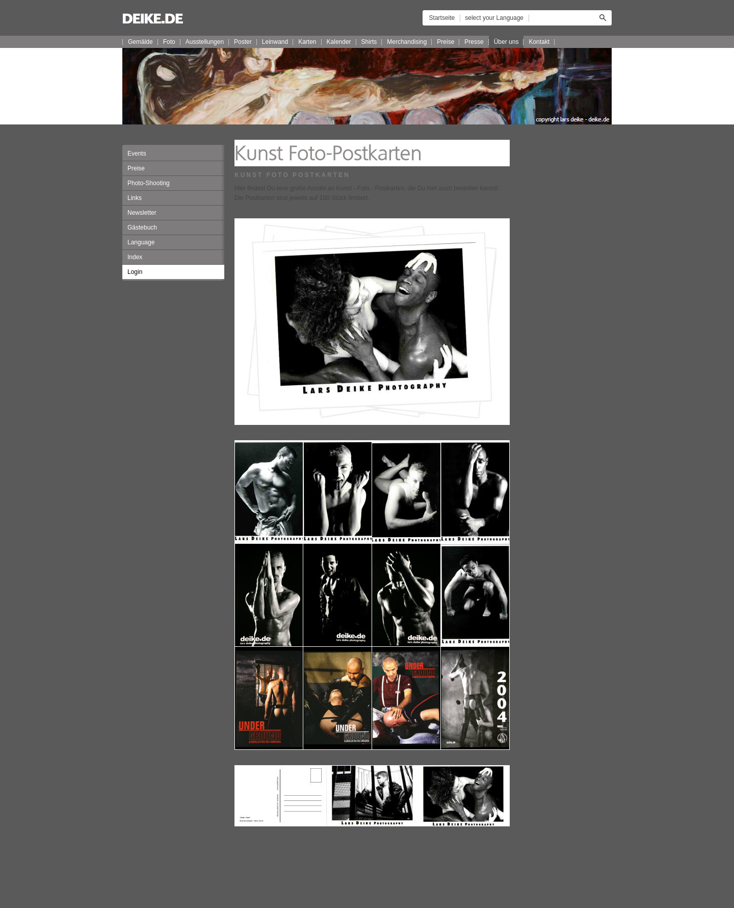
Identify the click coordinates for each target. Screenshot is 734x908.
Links (134, 197)
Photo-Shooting (148, 183)
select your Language (494, 17)
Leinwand (275, 41)
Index (134, 257)
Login (134, 271)
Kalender (339, 41)
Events (136, 153)
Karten (307, 41)
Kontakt (539, 41)
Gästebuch (142, 227)
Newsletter (141, 212)
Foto (169, 41)
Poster (243, 41)
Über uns (506, 41)
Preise (445, 41)
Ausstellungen (205, 41)
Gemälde (140, 41)
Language (140, 242)
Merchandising (407, 41)
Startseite (442, 17)
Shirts (369, 41)
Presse (473, 41)
